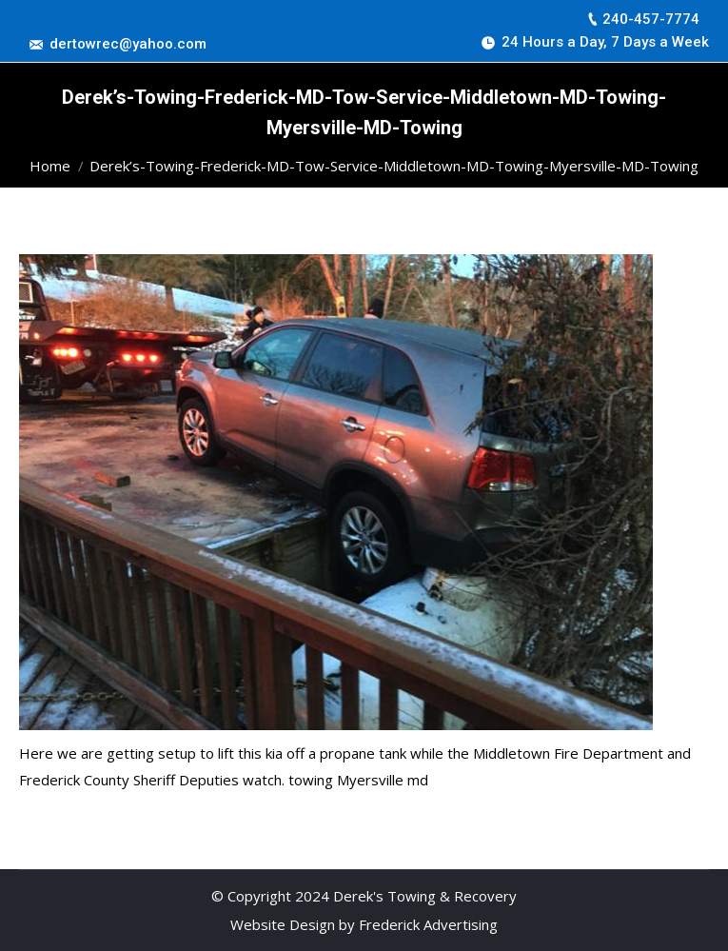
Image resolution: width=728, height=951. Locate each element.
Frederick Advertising (428, 924)
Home (50, 165)
